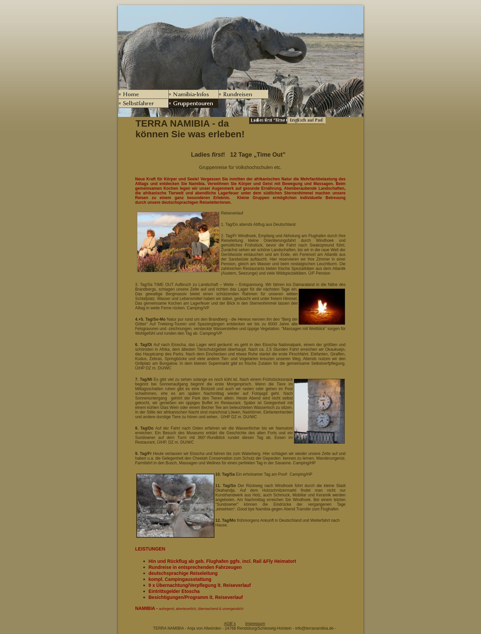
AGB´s (229, 623)
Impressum (255, 623)
